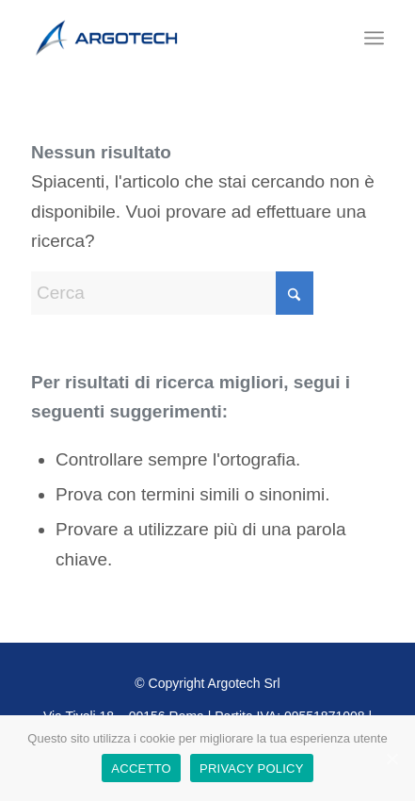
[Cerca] (172, 293)
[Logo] (172, 37)
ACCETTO (141, 768)
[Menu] (374, 37)
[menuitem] (374, 37)
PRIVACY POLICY (252, 768)
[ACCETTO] (391, 758)
